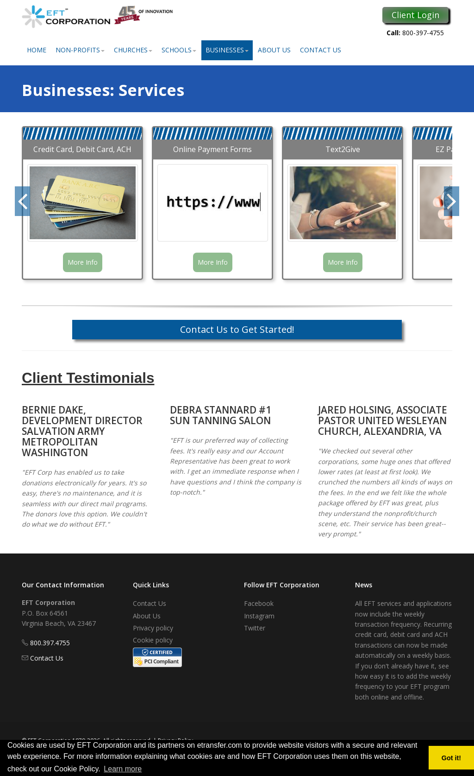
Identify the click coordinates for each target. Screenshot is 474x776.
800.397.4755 (50, 642)
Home (36, 49)
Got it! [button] (451, 758)
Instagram (259, 615)
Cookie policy (153, 640)
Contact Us (320, 49)
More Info (83, 262)
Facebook (259, 603)
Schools (179, 49)
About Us (274, 49)
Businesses (227, 49)
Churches (133, 49)
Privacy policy (153, 627)
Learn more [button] (123, 769)
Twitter (254, 627)
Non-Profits (80, 49)
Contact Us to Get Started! (237, 329)
